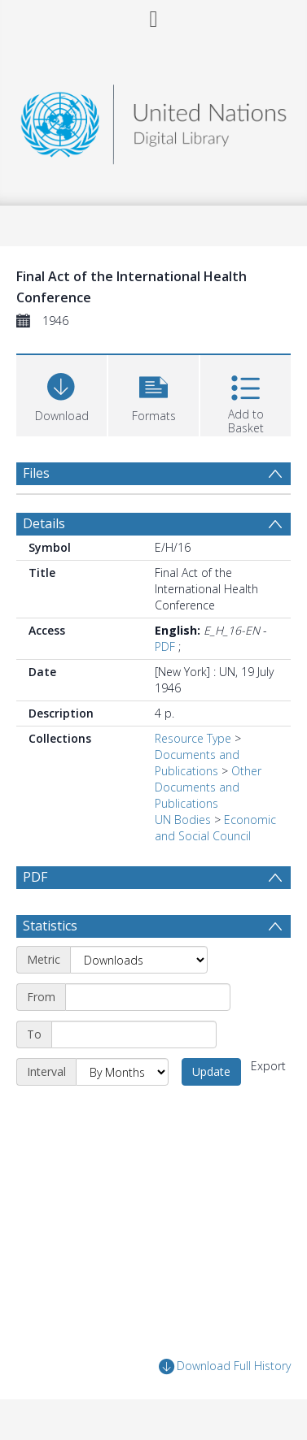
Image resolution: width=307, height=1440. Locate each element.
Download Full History (225, 1366)
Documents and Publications (197, 763)
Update (211, 1071)
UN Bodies (183, 819)
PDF (165, 646)
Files (36, 473)
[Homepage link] (154, 120)
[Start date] (147, 997)
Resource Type (193, 738)
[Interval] (122, 1072)
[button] (153, 393)
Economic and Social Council (215, 828)
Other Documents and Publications (208, 787)
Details (44, 523)
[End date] (134, 1034)
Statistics (50, 926)
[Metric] (139, 960)
